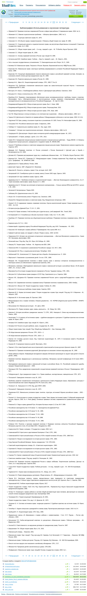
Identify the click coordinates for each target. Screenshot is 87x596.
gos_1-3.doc (8, 587)
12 (35, 22)
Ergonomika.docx (9, 564)
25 (66, 587)
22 (66, 22)
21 (63, 22)
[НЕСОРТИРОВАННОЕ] (21, 14)
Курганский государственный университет (27, 12)
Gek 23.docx (8, 574)
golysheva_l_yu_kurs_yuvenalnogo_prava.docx (17, 576)
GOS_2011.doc (9, 589)
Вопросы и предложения (21, 594)
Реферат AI (67, 5)
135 (66, 582)
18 (54, 22)
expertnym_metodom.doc (11, 569)
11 (32, 22)
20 (60, 22)
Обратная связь (10, 594)
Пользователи (41, 5)
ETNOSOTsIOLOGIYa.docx (12, 566)
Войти (3, 1)
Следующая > (76, 22)
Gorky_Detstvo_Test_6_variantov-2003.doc (16, 579)
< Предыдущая (13, 22)
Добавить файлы (54, 5)
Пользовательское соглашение (37, 594)
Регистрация (9, 1)
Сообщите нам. (51, 10)
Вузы (21, 5)
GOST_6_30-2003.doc (11, 582)
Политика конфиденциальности (54, 594)
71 (66, 589)
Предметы (29, 5)
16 (47, 22)
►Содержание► (1, 48)
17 (50, 22)
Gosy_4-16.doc (9, 584)
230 (66, 576)
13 (38, 22)
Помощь (3, 594)
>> (83, 22)
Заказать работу (80, 5)
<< (6, 22)
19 (57, 22)
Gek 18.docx (8, 571)
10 (29, 22)
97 (66, 566)
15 (44, 22)
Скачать (76, 16)
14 (41, 22)
